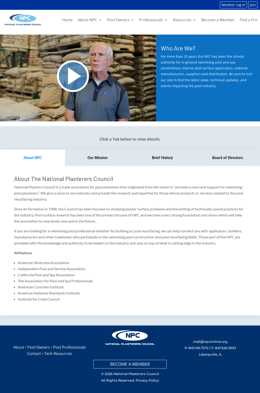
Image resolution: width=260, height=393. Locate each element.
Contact (34, 353)
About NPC (87, 19)
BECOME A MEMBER (130, 364)
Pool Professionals (69, 347)
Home (67, 19)
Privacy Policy (147, 380)
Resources (182, 19)
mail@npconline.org (210, 342)
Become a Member (217, 19)
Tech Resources (58, 353)
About (18, 347)
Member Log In (233, 5)
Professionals (151, 19)
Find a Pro (248, 19)
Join (253, 5)
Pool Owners (118, 19)
